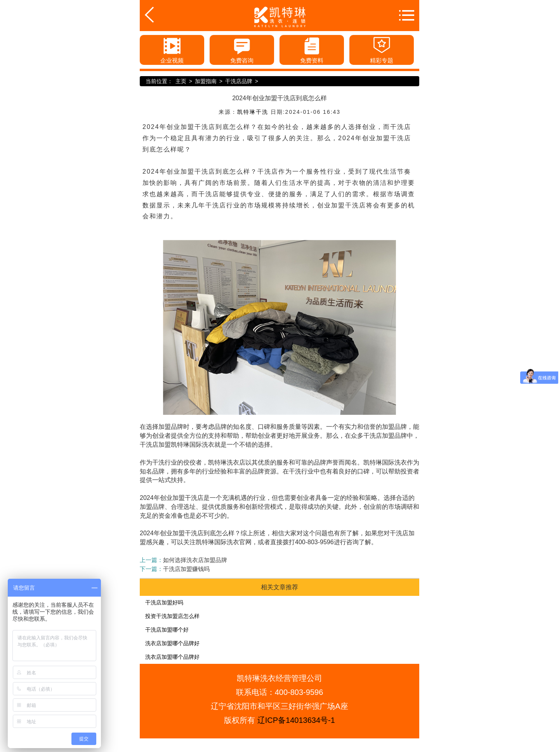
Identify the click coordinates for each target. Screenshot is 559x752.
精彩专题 (381, 49)
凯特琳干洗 (252, 112)
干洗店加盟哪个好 (167, 630)
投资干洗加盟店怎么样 (172, 616)
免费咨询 (241, 49)
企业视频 (172, 49)
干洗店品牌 (238, 81)
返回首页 (162, 15)
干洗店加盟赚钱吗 (186, 569)
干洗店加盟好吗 (164, 602)
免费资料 (311, 49)
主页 (180, 81)
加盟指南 (206, 81)
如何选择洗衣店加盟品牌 (195, 560)
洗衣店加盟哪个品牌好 (172, 643)
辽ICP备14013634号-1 (296, 720)
